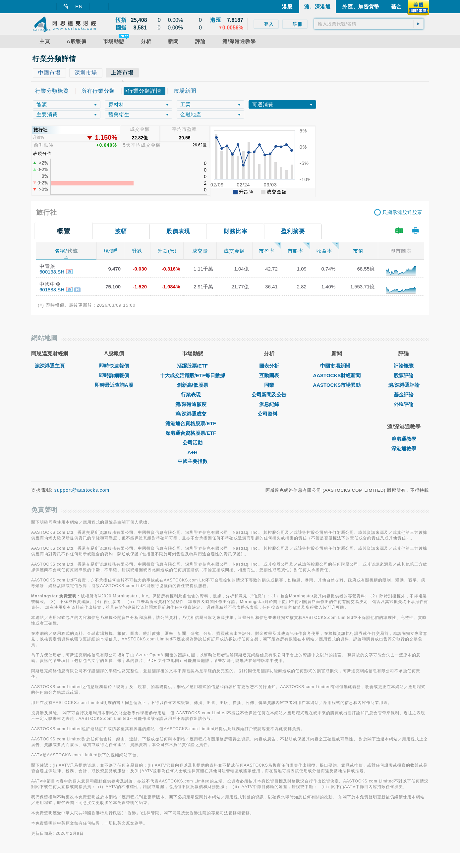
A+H (192, 452)
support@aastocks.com (82, 490)
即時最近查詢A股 (114, 385)
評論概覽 (404, 366)
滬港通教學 (403, 439)
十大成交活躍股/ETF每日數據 (192, 375)
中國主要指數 (192, 461)
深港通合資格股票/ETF (192, 433)
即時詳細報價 (114, 375)
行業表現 (192, 394)
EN (79, 6)
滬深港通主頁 (50, 366)
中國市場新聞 (336, 366)
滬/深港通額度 (192, 404)
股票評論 (404, 375)
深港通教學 (403, 448)
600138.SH (51, 272)
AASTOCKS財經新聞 (337, 375)
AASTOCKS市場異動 (337, 385)
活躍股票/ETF (192, 366)
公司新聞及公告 (269, 394)
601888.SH (51, 289)
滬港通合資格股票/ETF (192, 423)
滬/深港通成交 (192, 414)
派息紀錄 (269, 404)
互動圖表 (269, 375)
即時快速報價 (114, 366)
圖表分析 (269, 366)
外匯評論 (404, 404)
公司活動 (192, 442)
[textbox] (369, 24)
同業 (269, 385)
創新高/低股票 (192, 385)
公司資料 (269, 414)
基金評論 (404, 394)
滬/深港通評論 (403, 385)
